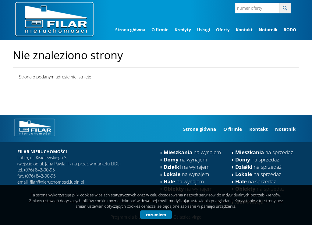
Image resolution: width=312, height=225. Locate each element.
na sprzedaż (264, 152)
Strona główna (130, 30)
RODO (290, 30)
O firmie (159, 30)
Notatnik (268, 30)
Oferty (222, 30)
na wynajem (192, 152)
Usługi (203, 30)
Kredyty (183, 30)
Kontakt (244, 30)
